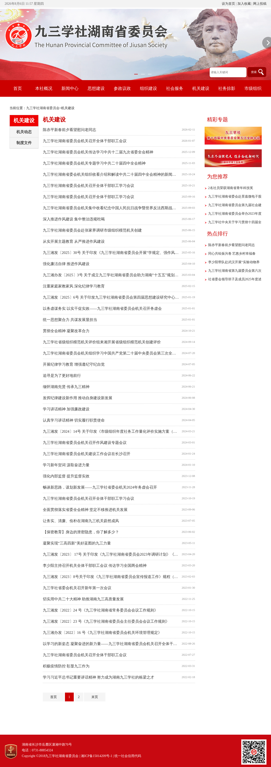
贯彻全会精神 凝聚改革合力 (66, 331)
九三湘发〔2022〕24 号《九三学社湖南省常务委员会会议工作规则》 (100, 610)
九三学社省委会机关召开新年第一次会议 (77, 588)
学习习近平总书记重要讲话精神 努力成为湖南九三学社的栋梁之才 (98, 677)
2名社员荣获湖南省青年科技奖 (230, 188)
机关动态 (24, 132)
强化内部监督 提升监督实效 (66, 476)
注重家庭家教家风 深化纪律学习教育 (74, 286)
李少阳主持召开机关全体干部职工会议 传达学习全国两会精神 (95, 565)
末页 (94, 697)
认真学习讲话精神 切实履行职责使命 (74, 420)
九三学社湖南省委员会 (42, 108)
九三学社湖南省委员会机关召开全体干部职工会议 (85, 141)
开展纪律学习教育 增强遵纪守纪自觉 (74, 364)
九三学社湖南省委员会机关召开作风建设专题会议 (85, 443)
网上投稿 (259, 3)
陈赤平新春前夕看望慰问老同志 (69, 130)
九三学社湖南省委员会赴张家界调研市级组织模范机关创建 (92, 230)
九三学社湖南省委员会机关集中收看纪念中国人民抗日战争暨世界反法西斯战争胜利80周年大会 (111, 208)
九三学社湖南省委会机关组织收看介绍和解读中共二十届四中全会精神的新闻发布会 (111, 174)
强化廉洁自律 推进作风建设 (66, 264)
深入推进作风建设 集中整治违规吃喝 (74, 219)
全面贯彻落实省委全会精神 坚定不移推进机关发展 (85, 510)
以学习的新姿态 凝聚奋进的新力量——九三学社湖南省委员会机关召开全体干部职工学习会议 (111, 644)
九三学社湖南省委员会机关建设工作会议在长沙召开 (86, 454)
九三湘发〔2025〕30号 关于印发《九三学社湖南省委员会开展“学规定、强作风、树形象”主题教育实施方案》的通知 (111, 253)
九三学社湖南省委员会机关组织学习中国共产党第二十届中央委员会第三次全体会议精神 (111, 353)
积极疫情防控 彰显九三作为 (66, 666)
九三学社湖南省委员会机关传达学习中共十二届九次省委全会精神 (98, 152)
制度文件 (24, 143)
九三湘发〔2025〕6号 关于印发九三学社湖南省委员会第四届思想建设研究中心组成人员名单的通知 (111, 297)
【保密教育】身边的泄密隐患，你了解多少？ (81, 532)
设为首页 (228, 3)
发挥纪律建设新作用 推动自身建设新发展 (77, 398)
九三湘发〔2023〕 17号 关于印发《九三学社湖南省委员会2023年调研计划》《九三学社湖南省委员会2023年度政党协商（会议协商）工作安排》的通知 (111, 554)
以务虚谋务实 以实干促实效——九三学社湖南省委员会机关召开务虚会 (102, 308)
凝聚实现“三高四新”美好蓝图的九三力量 (77, 543)
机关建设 (24, 120)
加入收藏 (244, 3)
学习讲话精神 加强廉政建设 (66, 409)
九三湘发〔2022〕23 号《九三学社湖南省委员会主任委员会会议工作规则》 (106, 621)
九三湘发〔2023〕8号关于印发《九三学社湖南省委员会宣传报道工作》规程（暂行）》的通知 (111, 577)
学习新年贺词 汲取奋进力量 (66, 465)
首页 (17, 88)
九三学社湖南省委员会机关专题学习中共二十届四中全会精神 (94, 163)
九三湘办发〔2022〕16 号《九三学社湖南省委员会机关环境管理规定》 (102, 633)
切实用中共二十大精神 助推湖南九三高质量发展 (83, 599)
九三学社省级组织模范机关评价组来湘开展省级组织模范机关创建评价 (102, 342)
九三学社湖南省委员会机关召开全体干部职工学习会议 (88, 186)
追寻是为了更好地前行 (62, 376)
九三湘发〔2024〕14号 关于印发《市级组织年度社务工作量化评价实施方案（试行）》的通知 (111, 431)
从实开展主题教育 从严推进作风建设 (74, 241)
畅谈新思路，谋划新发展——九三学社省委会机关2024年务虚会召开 (100, 487)
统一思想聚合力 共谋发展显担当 (70, 320)
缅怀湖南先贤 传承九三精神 (66, 387)
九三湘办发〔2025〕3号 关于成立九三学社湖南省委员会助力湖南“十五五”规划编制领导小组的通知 (111, 275)
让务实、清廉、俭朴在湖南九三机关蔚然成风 (81, 521)
